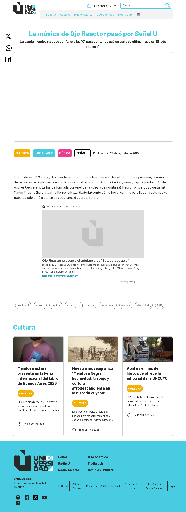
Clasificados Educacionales (154, 486)
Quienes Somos (76, 486)
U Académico (105, 14)
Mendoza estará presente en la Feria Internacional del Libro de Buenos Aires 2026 (38, 375)
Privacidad (92, 486)
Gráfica (104, 486)
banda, (70, 305)
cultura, (40, 305)
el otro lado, (143, 305)
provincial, (23, 305)
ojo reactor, (88, 305)
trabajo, (126, 305)
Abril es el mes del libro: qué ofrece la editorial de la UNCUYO (147, 373)
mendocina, (108, 305)
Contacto (116, 486)
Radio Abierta (83, 14)
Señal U (51, 14)
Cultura (22, 153)
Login (171, 486)
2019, (160, 305)
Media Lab (125, 14)
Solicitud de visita (131, 486)
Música (64, 153)
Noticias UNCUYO (101, 470)
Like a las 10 (44, 153)
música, (56, 305)
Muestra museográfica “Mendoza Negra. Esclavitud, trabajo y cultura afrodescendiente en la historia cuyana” (92, 380)
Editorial (63, 486)
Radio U (65, 14)
